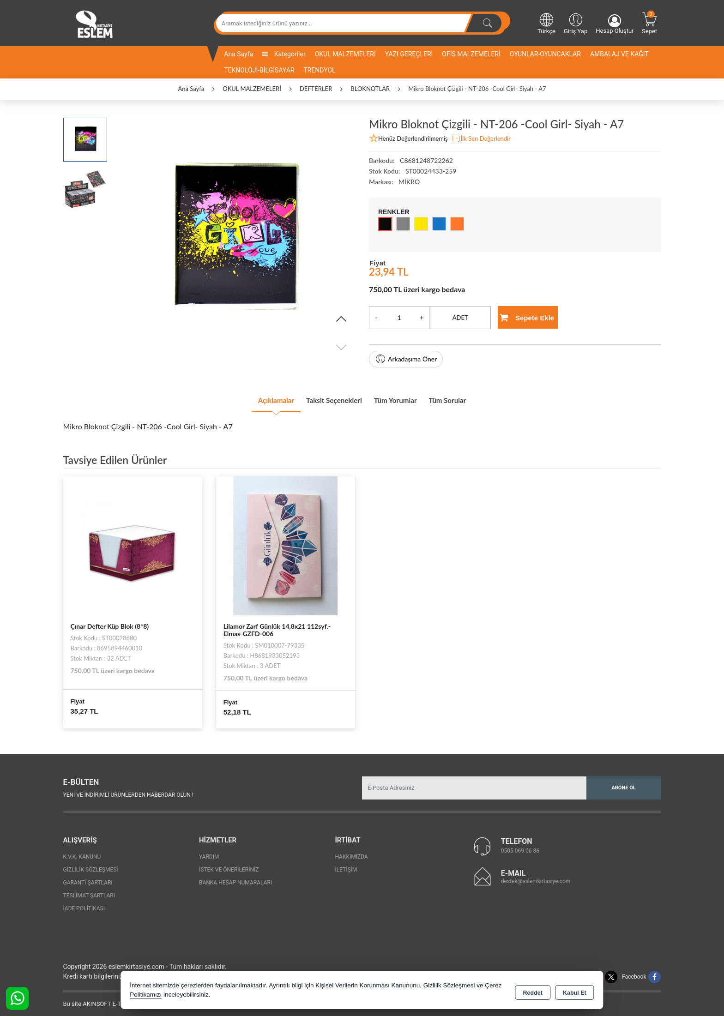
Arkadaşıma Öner (406, 359)
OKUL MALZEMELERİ (345, 54)
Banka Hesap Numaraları (235, 879)
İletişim (346, 866)
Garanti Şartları (88, 879)
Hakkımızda (351, 853)
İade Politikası (84, 905)
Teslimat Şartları (89, 892)
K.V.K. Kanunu (82, 853)
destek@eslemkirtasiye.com (536, 877)
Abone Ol (623, 784)
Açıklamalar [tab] (253, 398)
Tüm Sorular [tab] (469, 398)
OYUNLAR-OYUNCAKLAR (545, 54)
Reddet (533, 991)
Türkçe (546, 23)
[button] (341, 319)
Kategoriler (283, 54)
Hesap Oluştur (615, 24)
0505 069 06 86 (520, 847)
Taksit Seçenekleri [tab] (327, 398)
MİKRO (409, 182)
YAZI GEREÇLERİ (409, 54)
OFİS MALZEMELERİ (471, 54)
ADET (460, 317)
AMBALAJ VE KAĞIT (619, 54)
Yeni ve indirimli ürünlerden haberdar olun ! (128, 791)
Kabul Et (574, 991)
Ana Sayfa (238, 54)
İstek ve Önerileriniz (229, 866)
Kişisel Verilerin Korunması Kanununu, (368, 985)
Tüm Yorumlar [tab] (403, 398)
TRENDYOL (319, 70)
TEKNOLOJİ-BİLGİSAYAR (259, 70)
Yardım (209, 853)
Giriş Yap (575, 23)
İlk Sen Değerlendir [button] (481, 139)
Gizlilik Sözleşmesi (90, 866)
